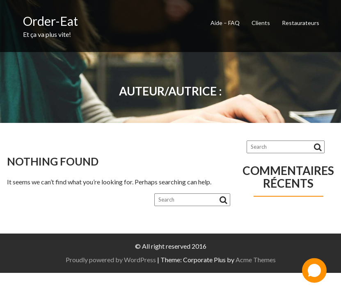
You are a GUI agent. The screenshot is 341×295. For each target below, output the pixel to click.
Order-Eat (50, 21)
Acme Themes (256, 259)
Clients (261, 22)
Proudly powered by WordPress (111, 259)
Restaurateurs (300, 22)
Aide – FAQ (225, 22)
